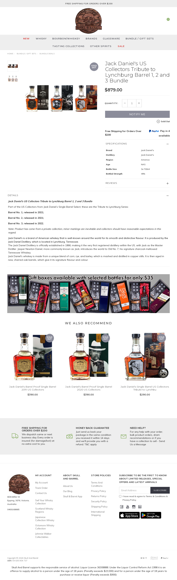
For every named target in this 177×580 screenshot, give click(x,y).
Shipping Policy (99, 506)
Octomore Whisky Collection (44, 527)
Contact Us (41, 493)
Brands (91, 38)
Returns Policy (98, 496)
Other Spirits (100, 46)
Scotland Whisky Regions (44, 510)
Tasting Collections (68, 46)
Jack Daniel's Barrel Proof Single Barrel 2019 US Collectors (32, 392)
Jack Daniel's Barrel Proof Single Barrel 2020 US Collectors (88, 392)
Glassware (111, 38)
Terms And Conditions (97, 484)
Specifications (116, 143)
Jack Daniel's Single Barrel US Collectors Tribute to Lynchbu (145, 392)
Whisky (41, 38)
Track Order (41, 488)
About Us (68, 486)
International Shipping (98, 513)
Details (13, 195)
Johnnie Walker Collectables (43, 535)
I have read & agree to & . (143, 498)
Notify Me (137, 114)
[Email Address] (135, 490)
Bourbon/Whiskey (66, 38)
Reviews (111, 183)
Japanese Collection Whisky (44, 519)
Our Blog (67, 491)
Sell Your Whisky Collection (44, 502)
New (26, 38)
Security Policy (99, 501)
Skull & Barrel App (72, 496)
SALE (121, 46)
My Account (41, 482)
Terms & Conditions (156, 496)
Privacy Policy (98, 491)
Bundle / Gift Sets (139, 38)
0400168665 (13, 509)
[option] (62, 99)
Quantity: (111, 103)
